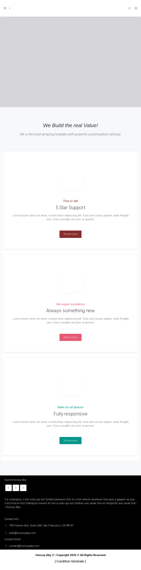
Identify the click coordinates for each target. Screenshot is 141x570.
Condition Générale (70, 561)
